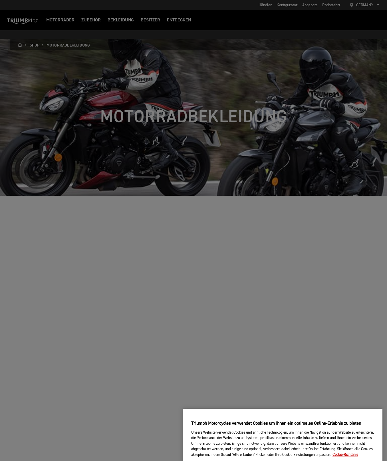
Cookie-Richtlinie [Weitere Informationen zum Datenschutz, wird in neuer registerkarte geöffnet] (345, 459)
